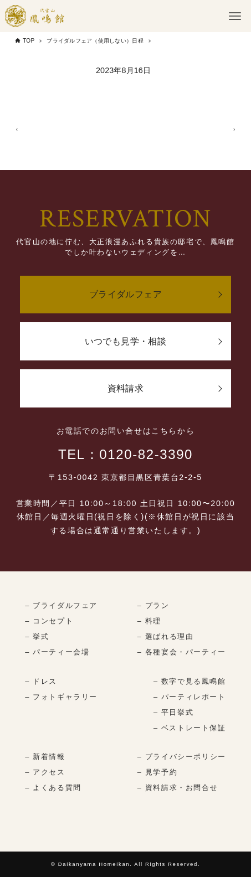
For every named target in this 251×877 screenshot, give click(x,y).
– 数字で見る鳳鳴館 (189, 681)
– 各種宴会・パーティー (181, 652)
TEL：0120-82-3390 (125, 454)
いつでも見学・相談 (126, 341)
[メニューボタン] (235, 16)
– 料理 (149, 621)
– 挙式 (37, 636)
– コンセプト (49, 621)
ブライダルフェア (125, 294)
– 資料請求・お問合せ (177, 787)
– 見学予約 (157, 772)
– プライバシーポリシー (181, 756)
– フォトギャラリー (61, 697)
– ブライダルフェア (61, 605)
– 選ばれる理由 (165, 636)
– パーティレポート (189, 697)
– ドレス (41, 681)
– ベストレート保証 (189, 728)
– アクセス (45, 772)
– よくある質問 (53, 787)
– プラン (153, 605)
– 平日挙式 (173, 712)
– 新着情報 (45, 756)
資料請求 (125, 388)
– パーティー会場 (57, 652)
